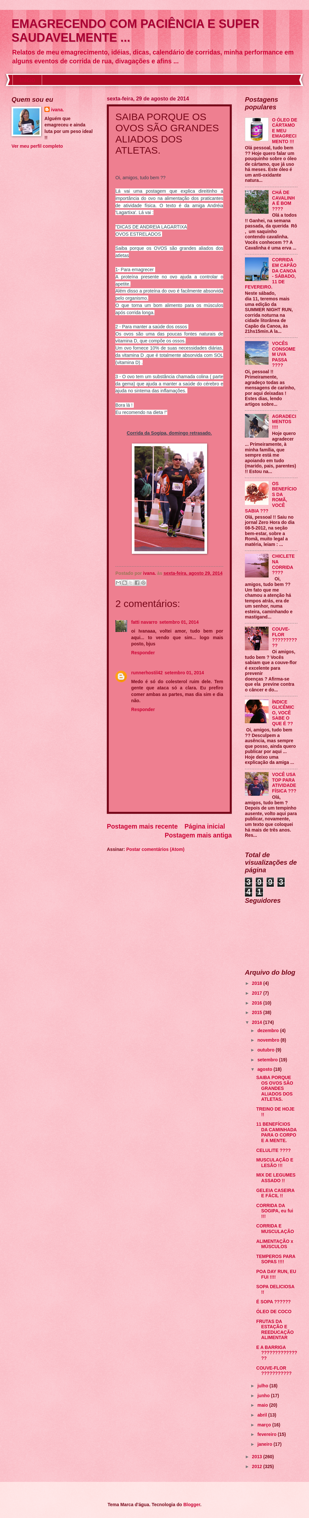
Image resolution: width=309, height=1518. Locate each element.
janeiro (265, 1444)
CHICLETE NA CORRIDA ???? (283, 564)
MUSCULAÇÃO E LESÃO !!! (274, 1163)
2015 (257, 1012)
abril (262, 1415)
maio (263, 1405)
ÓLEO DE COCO (273, 1311)
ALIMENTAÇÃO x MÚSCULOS (274, 1244)
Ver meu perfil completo (37, 146)
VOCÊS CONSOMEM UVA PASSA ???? (284, 354)
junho (264, 1395)
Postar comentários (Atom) (155, 849)
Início (27, 79)
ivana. (57, 109)
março (264, 1424)
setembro (268, 1059)
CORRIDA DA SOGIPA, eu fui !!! (274, 1211)
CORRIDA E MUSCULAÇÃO (275, 1229)
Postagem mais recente (142, 826)
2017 (257, 993)
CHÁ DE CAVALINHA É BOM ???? (283, 200)
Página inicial (204, 826)
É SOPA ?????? (273, 1301)
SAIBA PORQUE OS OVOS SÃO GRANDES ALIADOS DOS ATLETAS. (274, 1088)
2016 (257, 1003)
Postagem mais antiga (198, 835)
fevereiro (267, 1434)
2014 (257, 1022)
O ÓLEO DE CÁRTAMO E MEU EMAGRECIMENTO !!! (284, 131)
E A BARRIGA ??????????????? (276, 1353)
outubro (266, 1050)
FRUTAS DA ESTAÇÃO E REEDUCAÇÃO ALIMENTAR (275, 1329)
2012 (257, 1466)
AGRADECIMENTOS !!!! (284, 422)
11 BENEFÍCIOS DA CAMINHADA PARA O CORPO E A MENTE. (276, 1132)
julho (263, 1385)
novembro (269, 1040)
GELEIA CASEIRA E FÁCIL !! (275, 1193)
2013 (257, 1456)
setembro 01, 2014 (179, 622)
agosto (265, 1069)
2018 (257, 983)
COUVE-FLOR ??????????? (284, 637)
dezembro (268, 1030)
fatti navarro (144, 622)
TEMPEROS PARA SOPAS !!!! (275, 1259)
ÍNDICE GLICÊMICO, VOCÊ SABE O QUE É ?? (283, 713)
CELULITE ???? (273, 1150)
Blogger (191, 1504)
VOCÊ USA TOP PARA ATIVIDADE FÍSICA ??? (284, 782)
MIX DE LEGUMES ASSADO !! (276, 1178)
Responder (143, 652)
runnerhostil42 (147, 672)
